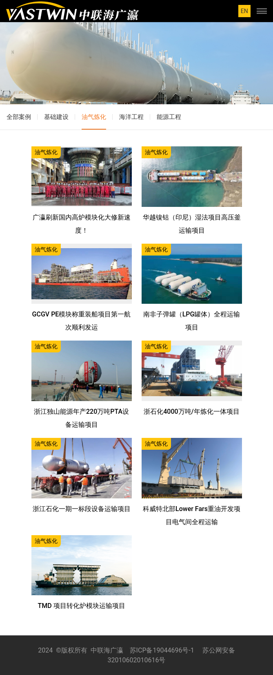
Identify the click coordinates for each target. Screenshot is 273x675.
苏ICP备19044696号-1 (162, 650)
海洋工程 (131, 117)
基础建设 (56, 117)
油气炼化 (94, 117)
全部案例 (19, 117)
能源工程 (169, 117)
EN (244, 11)
